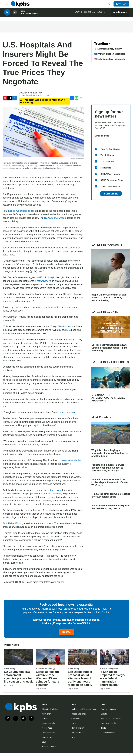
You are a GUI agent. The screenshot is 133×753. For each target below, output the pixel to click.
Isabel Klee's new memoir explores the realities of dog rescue (110, 507)
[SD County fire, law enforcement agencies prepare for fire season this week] (18, 657)
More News (12, 644)
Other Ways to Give (109, 723)
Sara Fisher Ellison (12, 523)
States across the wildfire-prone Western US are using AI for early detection (47, 678)
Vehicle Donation (108, 733)
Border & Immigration (109, 668)
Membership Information (111, 719)
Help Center (76, 737)
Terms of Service (48, 747)
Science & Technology (45, 668)
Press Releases (48, 733)
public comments (31, 389)
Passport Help (77, 733)
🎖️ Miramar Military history (108, 48)
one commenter (68, 412)
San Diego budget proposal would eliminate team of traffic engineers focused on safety (80, 678)
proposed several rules (69, 460)
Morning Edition (98, 13)
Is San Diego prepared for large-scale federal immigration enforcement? (112, 678)
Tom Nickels (64, 326)
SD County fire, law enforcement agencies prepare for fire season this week (18, 676)
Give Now (121, 3)
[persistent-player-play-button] (7, 13)
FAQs (73, 723)
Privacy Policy (47, 737)
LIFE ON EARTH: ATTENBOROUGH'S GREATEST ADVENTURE (109, 398)
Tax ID (103, 728)
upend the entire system (49, 490)
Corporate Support (108, 709)
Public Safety (9, 668)
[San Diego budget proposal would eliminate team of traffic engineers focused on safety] (82, 657)
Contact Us (75, 719)
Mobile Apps (47, 728)
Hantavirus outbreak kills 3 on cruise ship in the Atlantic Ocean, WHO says (109, 482)
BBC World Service (29, 14)
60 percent (16, 339)
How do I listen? (77, 728)
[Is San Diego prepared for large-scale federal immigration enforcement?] (114, 657)
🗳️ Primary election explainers (109, 54)
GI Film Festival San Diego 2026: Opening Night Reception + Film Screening (109, 348)
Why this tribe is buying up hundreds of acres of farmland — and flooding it (109, 453)
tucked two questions (19, 211)
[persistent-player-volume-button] (15, 13)
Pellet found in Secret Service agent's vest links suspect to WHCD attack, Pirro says (107, 468)
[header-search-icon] (109, 4)
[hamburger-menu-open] (6, 4)
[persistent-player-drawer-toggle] (120, 13)
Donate (66, 632)
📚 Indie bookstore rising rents (109, 59)
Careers (45, 719)
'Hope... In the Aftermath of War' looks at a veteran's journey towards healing (109, 297)
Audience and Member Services (84, 709)
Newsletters (46, 714)
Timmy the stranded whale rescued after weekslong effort (110, 495)
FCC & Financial (48, 723)
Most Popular (101, 417)
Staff (44, 742)
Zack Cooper (9, 247)
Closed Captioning (78, 714)
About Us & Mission (50, 709)
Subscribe (111, 193)
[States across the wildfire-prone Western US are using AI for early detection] (50, 657)
